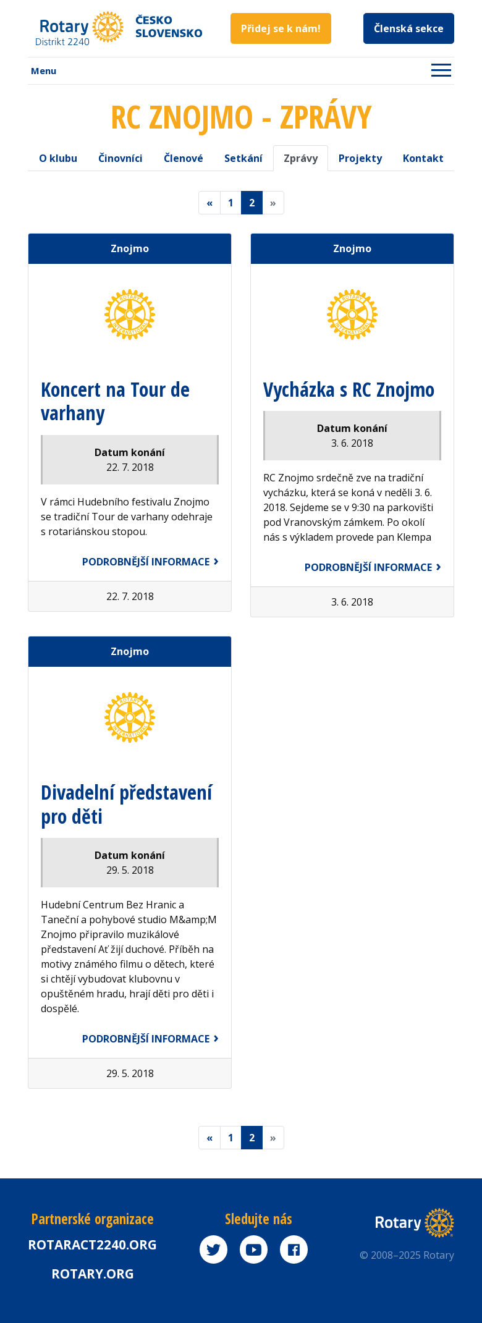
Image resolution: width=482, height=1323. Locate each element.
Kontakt (423, 158)
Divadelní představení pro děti (126, 804)
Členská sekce (409, 28)
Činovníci (120, 158)
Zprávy (301, 158)
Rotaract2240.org (92, 1244)
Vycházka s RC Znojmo (348, 389)
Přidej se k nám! (281, 28)
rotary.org (92, 1273)
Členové (183, 158)
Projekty (360, 158)
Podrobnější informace (145, 562)
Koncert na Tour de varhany (115, 401)
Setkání (243, 158)
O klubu (58, 158)
